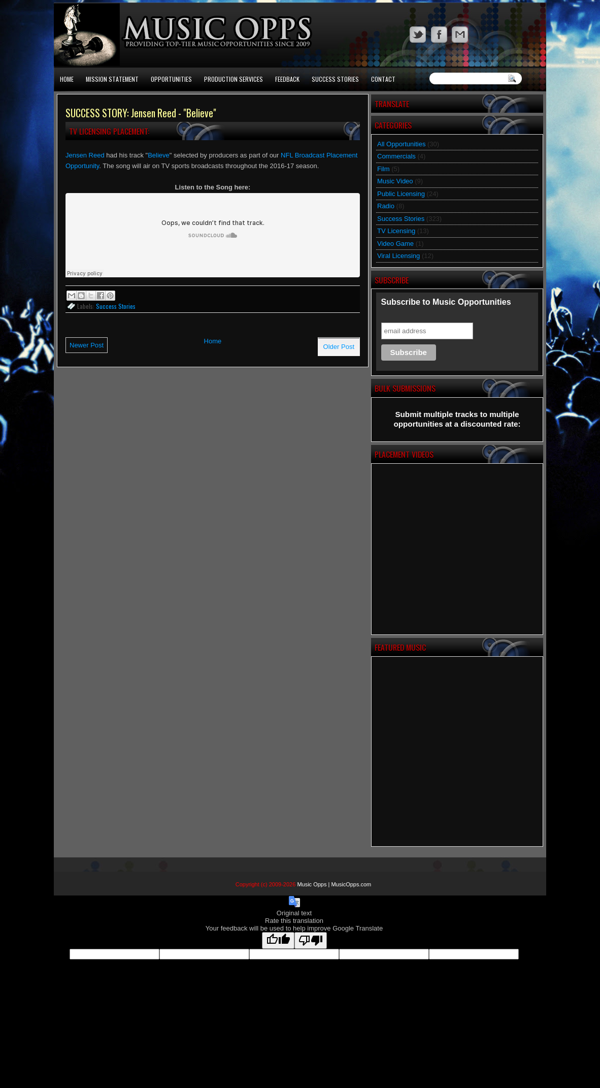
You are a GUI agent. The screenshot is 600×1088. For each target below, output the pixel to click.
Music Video (395, 181)
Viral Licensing (398, 256)
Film (383, 169)
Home (67, 79)
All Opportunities (401, 144)
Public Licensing (401, 194)
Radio (385, 206)
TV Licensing (396, 231)
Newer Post (87, 345)
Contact (383, 79)
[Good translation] (278, 940)
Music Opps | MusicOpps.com (334, 884)
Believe (159, 155)
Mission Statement (112, 79)
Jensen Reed (85, 155)
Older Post (338, 346)
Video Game (395, 243)
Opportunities (171, 79)
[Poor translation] (310, 940)
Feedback (287, 79)
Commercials (396, 156)
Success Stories (335, 79)
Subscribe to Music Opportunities (446, 302)
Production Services (233, 79)
